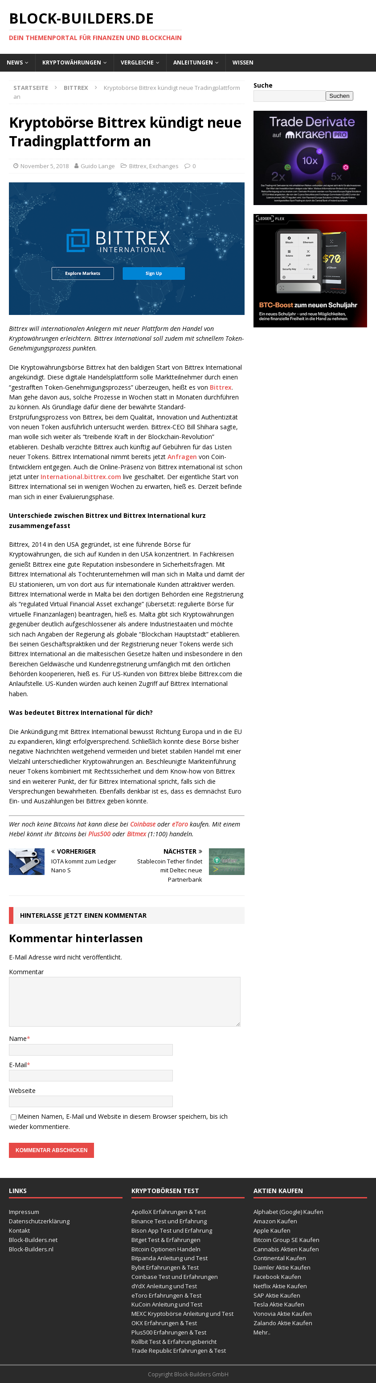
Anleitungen (193, 62)
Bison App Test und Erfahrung (171, 1230)
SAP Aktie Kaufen (276, 1295)
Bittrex (138, 166)
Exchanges (164, 166)
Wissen (243, 62)
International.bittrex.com (81, 476)
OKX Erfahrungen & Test (164, 1323)
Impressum (24, 1212)
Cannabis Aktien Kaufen (286, 1249)
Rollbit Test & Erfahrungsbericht (174, 1342)
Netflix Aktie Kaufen (280, 1286)
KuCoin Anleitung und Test (166, 1304)
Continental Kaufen (279, 1258)
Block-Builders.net (33, 1240)
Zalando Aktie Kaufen (282, 1323)
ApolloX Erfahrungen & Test (168, 1212)
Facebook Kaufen (277, 1277)
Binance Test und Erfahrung (169, 1221)
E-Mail (18, 1064)
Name (18, 1038)
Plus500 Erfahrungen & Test (168, 1332)
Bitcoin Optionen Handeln (165, 1249)
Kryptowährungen (71, 62)
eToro (180, 824)
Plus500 (99, 834)
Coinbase (142, 824)
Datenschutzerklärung (39, 1221)
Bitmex (136, 834)
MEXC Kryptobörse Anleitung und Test (182, 1314)
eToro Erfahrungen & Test (166, 1295)
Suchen (339, 96)
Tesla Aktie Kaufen (278, 1304)
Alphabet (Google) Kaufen (288, 1212)
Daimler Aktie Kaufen (282, 1267)
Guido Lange (98, 166)
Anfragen (182, 456)
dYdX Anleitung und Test (164, 1286)
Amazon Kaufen (275, 1221)
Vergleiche (137, 62)
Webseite (22, 1090)
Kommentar (26, 972)
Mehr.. (261, 1332)
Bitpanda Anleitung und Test (169, 1258)
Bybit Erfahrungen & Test (165, 1267)
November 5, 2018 (44, 166)
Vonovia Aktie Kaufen (282, 1314)
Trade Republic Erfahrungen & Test (178, 1351)
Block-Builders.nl (31, 1249)
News (15, 62)
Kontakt (19, 1230)
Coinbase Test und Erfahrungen (174, 1277)
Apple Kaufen (271, 1230)
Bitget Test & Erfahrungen (165, 1240)
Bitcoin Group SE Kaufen (286, 1240)
